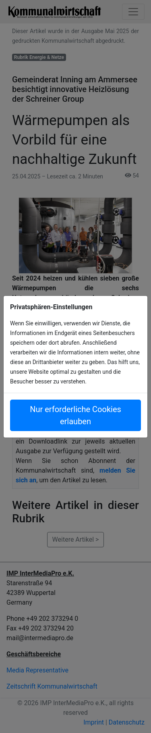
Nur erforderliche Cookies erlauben (75, 415)
